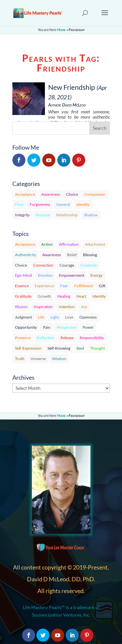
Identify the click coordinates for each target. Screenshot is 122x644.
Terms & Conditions (51, 601)
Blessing (90, 254)
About (36, 577)
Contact (38, 585)
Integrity (22, 214)
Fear (64, 285)
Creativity (88, 265)
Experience (44, 285)
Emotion (45, 275)
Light (54, 317)
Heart (81, 296)
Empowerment (71, 275)
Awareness (50, 194)
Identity (82, 204)
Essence (22, 285)
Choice (72, 194)
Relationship (67, 214)
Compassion (94, 194)
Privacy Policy (44, 593)
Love (69, 317)
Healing (63, 296)
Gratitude (23, 296)
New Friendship (71, 87)
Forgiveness (40, 204)
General (63, 204)
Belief (72, 254)
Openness (88, 317)
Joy (84, 306)
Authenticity (25, 254)
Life (41, 317)
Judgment (23, 317)
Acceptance (25, 194)
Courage (67, 265)
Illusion (21, 306)
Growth (44, 296)
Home (61, 29)
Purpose (43, 214)
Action (47, 244)
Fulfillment (83, 285)
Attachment (95, 244)
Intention (67, 306)
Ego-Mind (23, 275)
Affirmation (69, 244)
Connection (43, 265)
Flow (19, 204)
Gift (102, 285)
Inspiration (43, 306)
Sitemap (38, 608)
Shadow (91, 214)
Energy (96, 275)
